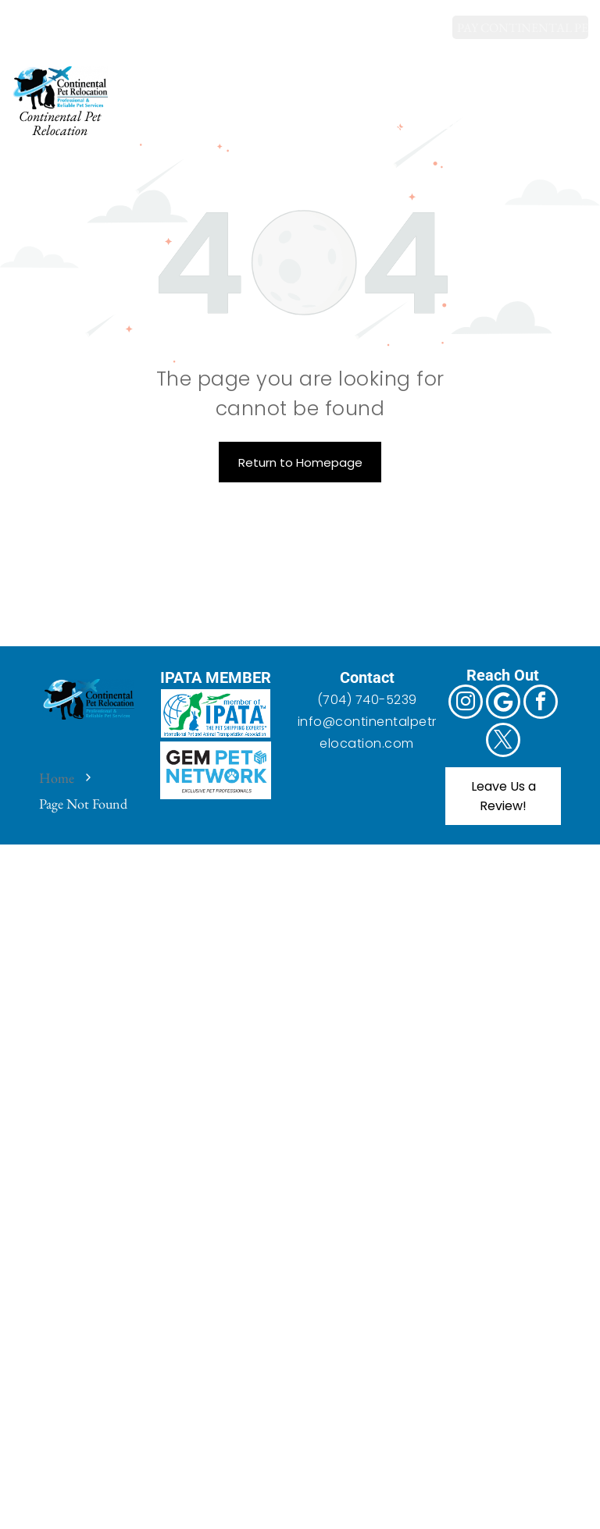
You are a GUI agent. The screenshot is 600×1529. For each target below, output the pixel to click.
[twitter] (124, 19)
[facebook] (91, 19)
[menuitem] (199, 85)
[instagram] (25, 19)
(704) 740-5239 (367, 700)
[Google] (58, 19)
